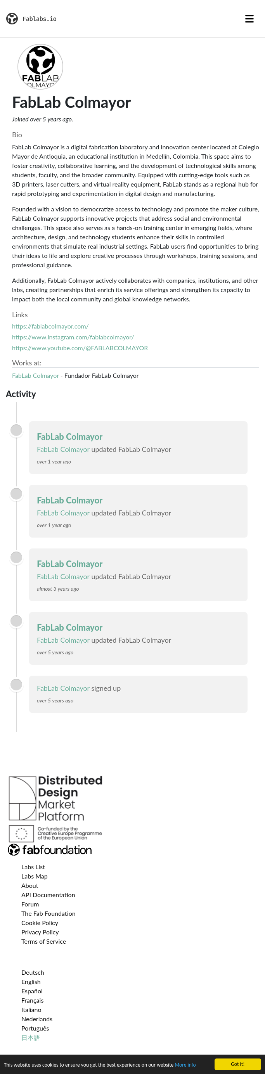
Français (32, 1000)
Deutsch (32, 972)
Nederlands (36, 1018)
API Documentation (48, 894)
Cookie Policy (39, 922)
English (31, 981)
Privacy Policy (40, 932)
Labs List (33, 866)
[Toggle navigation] (249, 18)
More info (185, 1065)
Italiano (31, 1009)
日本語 (30, 1037)
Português (35, 1028)
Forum (30, 904)
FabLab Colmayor (35, 375)
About (29, 885)
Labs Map (34, 876)
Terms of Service (43, 941)
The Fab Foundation (48, 913)
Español (32, 990)
